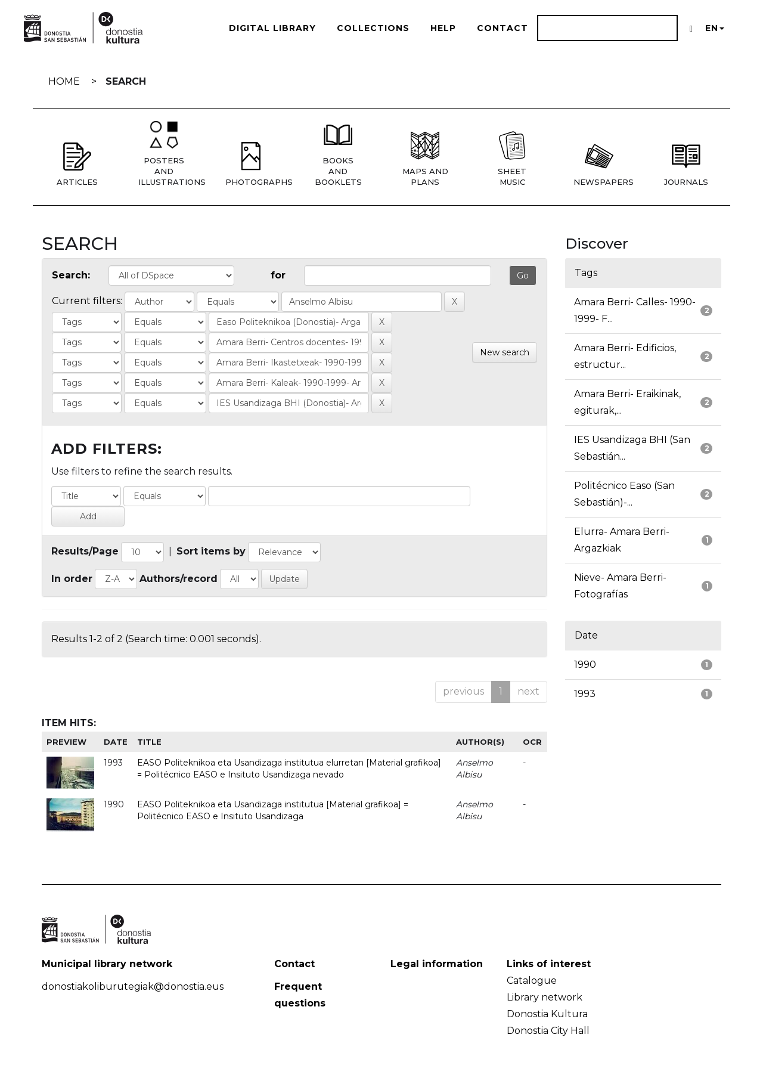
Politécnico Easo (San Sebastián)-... (624, 494)
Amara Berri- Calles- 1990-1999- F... (635, 310)
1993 (584, 693)
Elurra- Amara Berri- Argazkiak (621, 540)
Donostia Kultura (547, 1014)
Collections (373, 28)
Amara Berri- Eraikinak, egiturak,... (627, 402)
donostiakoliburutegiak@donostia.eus (133, 986)
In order (71, 578)
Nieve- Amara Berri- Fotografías (620, 586)
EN (714, 28)
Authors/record (178, 578)
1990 (585, 664)
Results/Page (85, 551)
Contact (502, 28)
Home (64, 81)
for (278, 275)
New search (504, 352)
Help (443, 28)
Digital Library (272, 28)
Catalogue (532, 980)
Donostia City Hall (548, 1030)
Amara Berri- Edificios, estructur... (625, 356)
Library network (544, 997)
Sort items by (211, 551)
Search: (71, 275)
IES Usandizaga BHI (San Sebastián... (632, 448)
